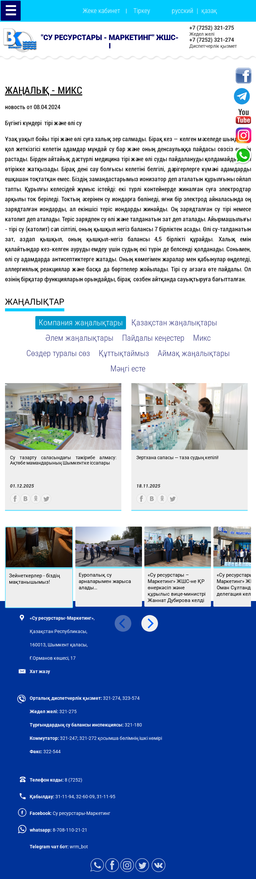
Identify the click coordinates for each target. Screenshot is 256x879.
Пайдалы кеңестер (153, 338)
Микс (202, 338)
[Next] (149, 623)
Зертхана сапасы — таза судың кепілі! (177, 457)
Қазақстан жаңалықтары (174, 322)
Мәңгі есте (127, 368)
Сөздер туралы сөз (58, 353)
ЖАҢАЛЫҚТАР (34, 302)
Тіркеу (141, 11)
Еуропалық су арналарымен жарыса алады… (105, 581)
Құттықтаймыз (124, 353)
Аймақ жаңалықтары (194, 353)
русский (182, 11)
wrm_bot (78, 846)
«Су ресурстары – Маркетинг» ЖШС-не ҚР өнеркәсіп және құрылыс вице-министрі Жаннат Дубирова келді (177, 587)
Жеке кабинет (101, 11)
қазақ (209, 11)
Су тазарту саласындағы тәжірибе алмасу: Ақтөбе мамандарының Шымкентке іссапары (63, 460)
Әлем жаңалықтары (79, 338)
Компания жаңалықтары (81, 322)
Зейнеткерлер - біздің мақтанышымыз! (34, 579)
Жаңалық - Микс (43, 90)
